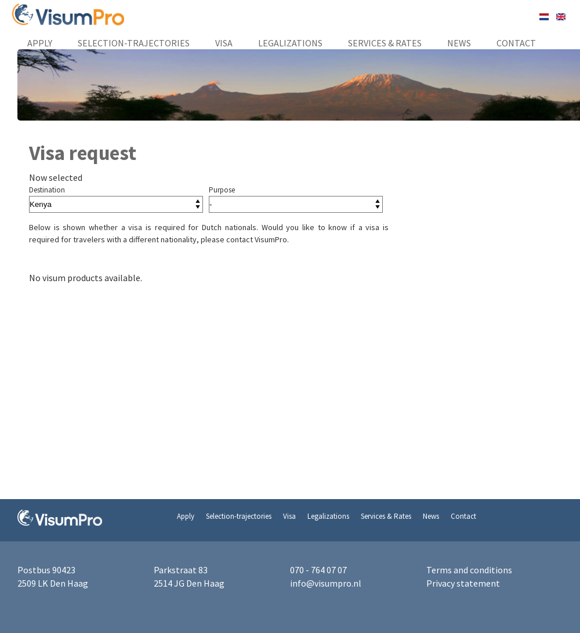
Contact (516, 43)
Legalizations (290, 43)
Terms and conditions (469, 570)
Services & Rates (385, 43)
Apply (39, 43)
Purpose (222, 190)
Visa (224, 43)
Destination (47, 190)
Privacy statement (463, 583)
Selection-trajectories (134, 43)
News (459, 43)
